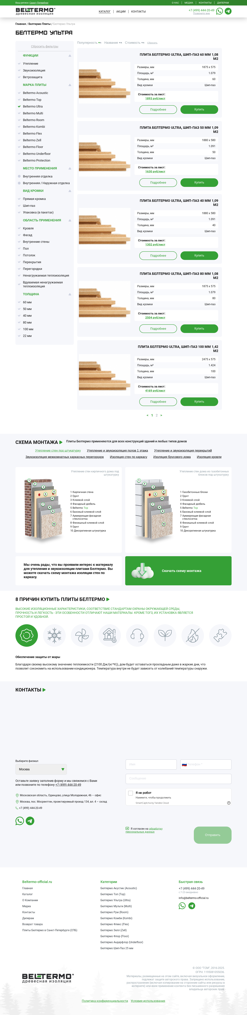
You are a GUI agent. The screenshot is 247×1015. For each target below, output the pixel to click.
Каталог (105, 11)
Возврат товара (32, 924)
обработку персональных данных (144, 830)
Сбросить (152, 42)
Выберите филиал (26, 761)
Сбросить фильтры (44, 46)
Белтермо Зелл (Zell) (114, 930)
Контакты (205, 2)
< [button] (147, 415)
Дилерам (223, 2)
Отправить (212, 835)
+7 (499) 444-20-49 (201, 10)
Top (86, 507)
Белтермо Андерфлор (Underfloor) (122, 942)
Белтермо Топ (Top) (113, 894)
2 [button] (157, 415)
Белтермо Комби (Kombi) (116, 918)
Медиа (189, 2)
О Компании (30, 900)
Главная (27, 888)
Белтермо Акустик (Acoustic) (119, 888)
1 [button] (152, 415)
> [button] (161, 415)
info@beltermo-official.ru (194, 898)
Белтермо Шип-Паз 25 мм (117, 948)
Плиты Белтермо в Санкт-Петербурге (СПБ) (49, 930)
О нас (175, 2)
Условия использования (148, 1001)
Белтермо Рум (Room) (114, 912)
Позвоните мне (201, 13)
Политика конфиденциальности (105, 1001)
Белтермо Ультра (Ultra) (116, 900)
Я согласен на (144, 830)
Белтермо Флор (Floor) (115, 936)
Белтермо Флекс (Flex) (115, 924)
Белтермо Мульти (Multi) (116, 906)
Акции (121, 11)
